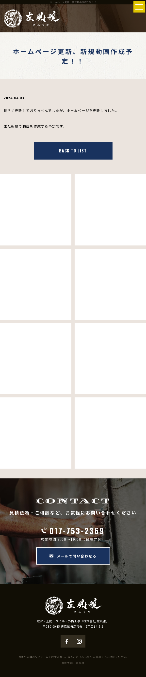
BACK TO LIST (73, 151)
